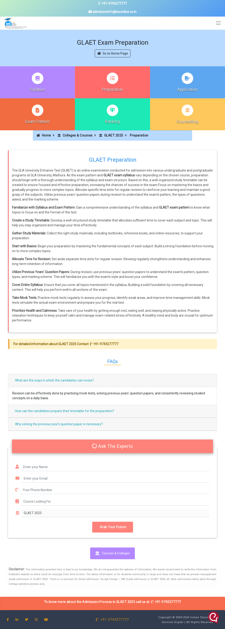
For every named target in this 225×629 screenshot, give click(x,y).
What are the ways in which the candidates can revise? (54, 380)
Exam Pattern (37, 121)
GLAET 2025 (111, 135)
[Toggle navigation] (218, 23)
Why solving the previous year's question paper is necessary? (59, 424)
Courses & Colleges (112, 553)
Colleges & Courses (75, 135)
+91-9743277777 (112, 3)
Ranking (112, 121)
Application (187, 89)
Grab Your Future (112, 527)
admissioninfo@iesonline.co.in (112, 12)
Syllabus (37, 89)
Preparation (112, 89)
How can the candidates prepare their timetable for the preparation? (64, 411)
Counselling (187, 121)
